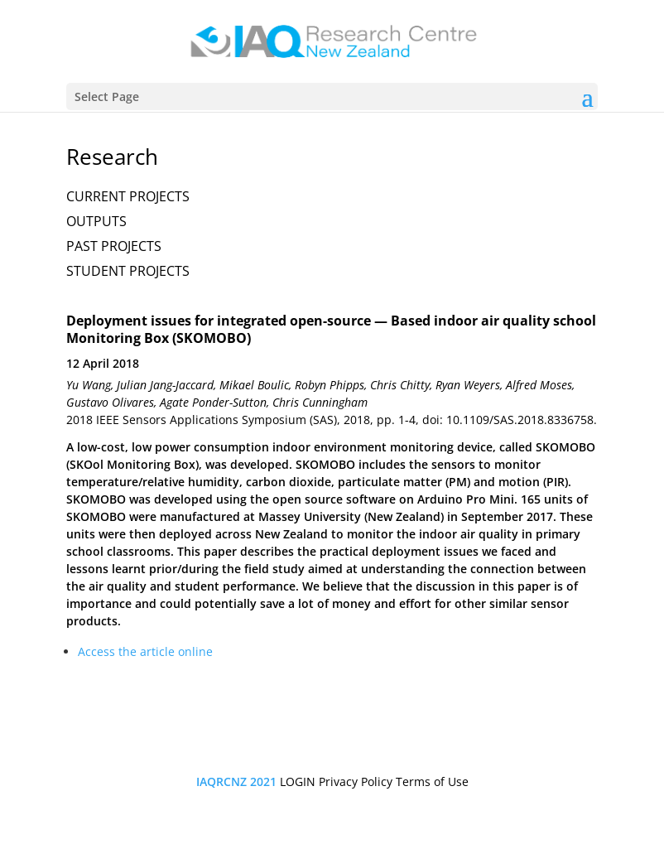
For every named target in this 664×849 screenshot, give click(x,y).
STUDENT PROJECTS (128, 271)
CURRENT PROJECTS (128, 196)
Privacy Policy (355, 781)
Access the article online (145, 651)
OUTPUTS (96, 221)
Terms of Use (432, 781)
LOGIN (297, 781)
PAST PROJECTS (113, 246)
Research (112, 156)
